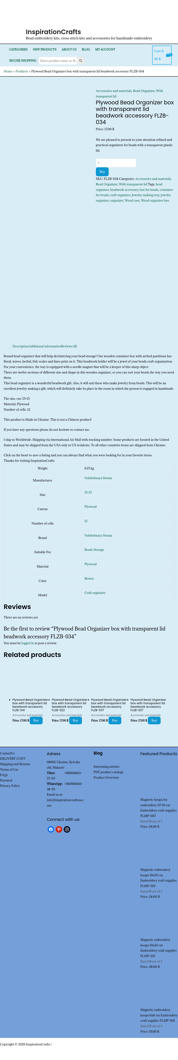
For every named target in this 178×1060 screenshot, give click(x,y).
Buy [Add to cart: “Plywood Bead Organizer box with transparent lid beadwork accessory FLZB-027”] (154, 720)
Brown (89, 579)
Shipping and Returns (15, 764)
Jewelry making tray (145, 195)
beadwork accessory (124, 190)
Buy (102, 172)
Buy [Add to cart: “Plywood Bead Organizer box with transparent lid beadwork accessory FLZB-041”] (36, 720)
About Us (69, 49)
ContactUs (7, 753)
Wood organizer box (155, 200)
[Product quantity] (116, 163)
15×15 (88, 492)
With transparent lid (133, 184)
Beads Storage (94, 550)
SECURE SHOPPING (22, 60)
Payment (6, 780)
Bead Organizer (144, 91)
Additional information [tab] (45, 346)
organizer (116, 200)
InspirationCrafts (53, 31)
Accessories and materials (114, 91)
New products (44, 49)
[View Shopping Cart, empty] (162, 55)
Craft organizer (94, 593)
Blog (86, 49)
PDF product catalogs (108, 772)
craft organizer (120, 195)
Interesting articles (106, 767)
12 (85, 521)
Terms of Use (9, 770)
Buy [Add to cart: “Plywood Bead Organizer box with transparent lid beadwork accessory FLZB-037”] (115, 720)
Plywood (90, 507)
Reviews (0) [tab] (69, 346)
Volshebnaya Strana (98, 478)
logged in (27, 643)
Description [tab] (20, 346)
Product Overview (106, 778)
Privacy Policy (10, 786)
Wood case (132, 200)
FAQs (4, 775)
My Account (105, 49)
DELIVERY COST (12, 759)
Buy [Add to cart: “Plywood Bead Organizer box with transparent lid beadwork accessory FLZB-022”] (75, 720)
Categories (18, 49)
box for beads (149, 190)
